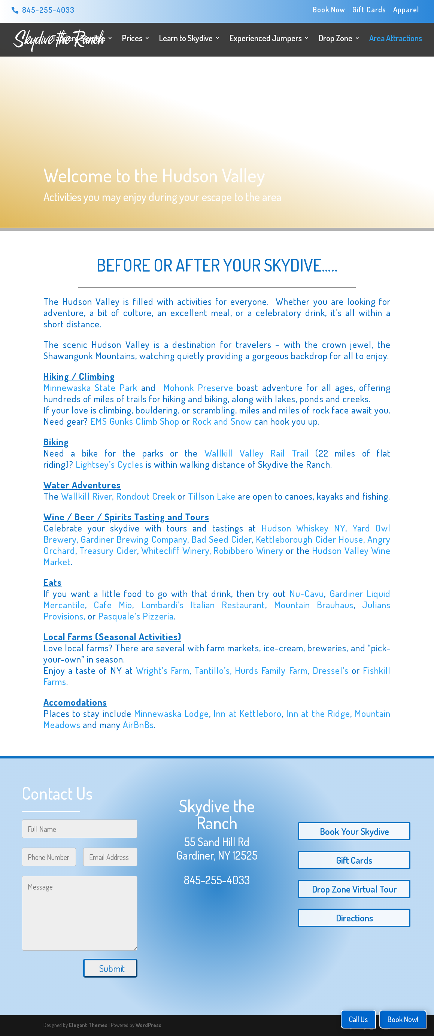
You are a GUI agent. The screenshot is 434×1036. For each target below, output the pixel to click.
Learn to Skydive (186, 39)
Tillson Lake (212, 496)
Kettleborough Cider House (309, 539)
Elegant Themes (88, 1025)
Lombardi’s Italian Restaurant (203, 605)
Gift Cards (369, 10)
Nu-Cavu (306, 593)
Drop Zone (335, 39)
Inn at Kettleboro (247, 713)
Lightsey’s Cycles (109, 464)
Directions (354, 918)
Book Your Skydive (354, 831)
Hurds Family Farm (271, 670)
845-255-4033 (217, 880)
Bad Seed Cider (221, 539)
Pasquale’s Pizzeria (136, 616)
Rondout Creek (145, 496)
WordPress (148, 1025)
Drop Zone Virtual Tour (354, 889)
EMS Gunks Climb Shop (134, 421)
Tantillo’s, (214, 670)
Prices (132, 39)
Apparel (406, 10)
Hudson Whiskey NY (303, 528)
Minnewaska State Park (90, 387)
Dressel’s (331, 670)
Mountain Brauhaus (313, 605)
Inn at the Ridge (318, 713)
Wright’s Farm (162, 670)
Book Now (329, 10)
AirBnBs (138, 724)
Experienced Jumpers (266, 39)
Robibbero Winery (248, 550)
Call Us (358, 1019)
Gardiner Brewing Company (134, 539)
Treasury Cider (108, 550)
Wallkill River (86, 496)
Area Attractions (395, 39)
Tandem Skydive (78, 39)
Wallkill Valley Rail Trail (256, 453)
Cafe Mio (113, 605)
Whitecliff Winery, (177, 550)
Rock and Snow (222, 421)
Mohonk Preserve (198, 387)
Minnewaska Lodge (171, 713)
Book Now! (403, 1019)
